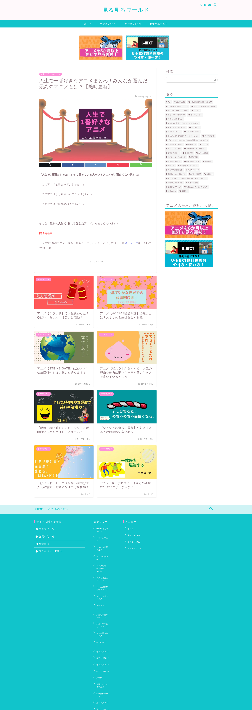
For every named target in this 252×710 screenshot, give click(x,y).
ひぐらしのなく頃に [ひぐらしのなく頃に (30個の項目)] (175, 119)
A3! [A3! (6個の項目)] (169, 102)
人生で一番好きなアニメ (50, 74)
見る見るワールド (126, 9)
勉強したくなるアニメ (104, 628)
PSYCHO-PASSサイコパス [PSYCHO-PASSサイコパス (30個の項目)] (178, 106)
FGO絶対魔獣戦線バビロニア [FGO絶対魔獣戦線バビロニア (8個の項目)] (201, 102)
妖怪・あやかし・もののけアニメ (105, 654)
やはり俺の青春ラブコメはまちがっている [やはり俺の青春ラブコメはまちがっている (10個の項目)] (183, 123)
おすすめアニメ (159, 23)
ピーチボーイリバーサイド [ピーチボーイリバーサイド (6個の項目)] (196, 149)
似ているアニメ (101, 598)
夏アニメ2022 (100, 643)
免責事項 (44, 543)
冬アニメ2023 (133, 23)
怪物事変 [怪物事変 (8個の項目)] (208, 161)
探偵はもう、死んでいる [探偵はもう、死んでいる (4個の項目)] (189, 165)
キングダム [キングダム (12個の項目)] (195, 127)
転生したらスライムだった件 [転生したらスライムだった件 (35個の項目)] (196, 187)
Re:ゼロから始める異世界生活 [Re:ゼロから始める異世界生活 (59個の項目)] (204, 106)
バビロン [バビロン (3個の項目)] (205, 144)
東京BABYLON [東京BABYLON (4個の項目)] (193, 170)
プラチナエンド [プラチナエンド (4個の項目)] (173, 153)
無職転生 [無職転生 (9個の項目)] (210, 174)
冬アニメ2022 (100, 608)
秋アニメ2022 (100, 693)
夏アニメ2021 (100, 638)
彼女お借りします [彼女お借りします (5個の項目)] (192, 161)
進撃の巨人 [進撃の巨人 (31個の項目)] (172, 191)
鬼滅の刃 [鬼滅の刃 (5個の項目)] (185, 191)
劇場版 (97, 623)
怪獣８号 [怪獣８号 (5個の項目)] (171, 165)
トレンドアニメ (101, 576)
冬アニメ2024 (108, 23)
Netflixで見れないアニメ (104, 529)
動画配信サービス (102, 633)
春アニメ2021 (100, 660)
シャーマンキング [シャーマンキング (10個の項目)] (192, 132)
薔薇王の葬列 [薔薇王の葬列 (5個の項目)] (193, 183)
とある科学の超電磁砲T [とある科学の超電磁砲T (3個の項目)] (176, 115)
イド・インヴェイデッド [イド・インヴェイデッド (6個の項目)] (177, 127)
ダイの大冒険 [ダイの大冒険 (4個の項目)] (209, 136)
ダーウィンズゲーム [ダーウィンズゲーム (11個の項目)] (175, 144)
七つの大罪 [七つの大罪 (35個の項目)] (189, 153)
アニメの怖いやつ (102, 545)
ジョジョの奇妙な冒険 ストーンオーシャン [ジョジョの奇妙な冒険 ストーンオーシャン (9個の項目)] (183, 136)
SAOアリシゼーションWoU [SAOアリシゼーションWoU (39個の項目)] (178, 110)
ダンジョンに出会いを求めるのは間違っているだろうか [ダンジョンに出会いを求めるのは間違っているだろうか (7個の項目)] (188, 140)
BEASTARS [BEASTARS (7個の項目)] (180, 102)
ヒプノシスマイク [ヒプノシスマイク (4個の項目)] (174, 149)
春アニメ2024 (100, 675)
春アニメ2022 (100, 665)
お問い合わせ (46, 536)
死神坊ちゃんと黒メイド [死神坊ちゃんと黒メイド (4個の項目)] (177, 174)
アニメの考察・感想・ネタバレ (105, 551)
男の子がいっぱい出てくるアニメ (105, 681)
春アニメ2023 (100, 670)
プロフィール (46, 529)
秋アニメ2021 (100, 688)
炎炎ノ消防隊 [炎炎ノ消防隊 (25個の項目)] (196, 174)
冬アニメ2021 (100, 603)
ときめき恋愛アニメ (103, 541)
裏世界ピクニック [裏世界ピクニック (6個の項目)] (174, 187)
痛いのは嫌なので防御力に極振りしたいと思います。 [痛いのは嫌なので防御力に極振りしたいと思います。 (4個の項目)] (187, 178)
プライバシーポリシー (52, 551)
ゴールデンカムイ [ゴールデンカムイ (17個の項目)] (174, 132)
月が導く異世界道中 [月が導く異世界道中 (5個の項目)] (175, 170)
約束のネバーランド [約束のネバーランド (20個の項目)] (175, 183)
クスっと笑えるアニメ (104, 558)
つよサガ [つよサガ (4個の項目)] (197, 110)
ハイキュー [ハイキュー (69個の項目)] (192, 144)
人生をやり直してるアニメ (105, 587)
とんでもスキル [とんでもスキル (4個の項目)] (196, 115)
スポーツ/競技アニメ (103, 571)
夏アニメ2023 (100, 648)
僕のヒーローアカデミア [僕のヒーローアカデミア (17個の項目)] (177, 157)
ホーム (88, 23)
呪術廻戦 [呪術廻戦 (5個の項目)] (194, 157)
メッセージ (131, 243)
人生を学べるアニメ (103, 593)
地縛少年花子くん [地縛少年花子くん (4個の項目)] (174, 161)
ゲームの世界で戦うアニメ (105, 564)
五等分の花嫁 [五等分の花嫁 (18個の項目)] (203, 153)
